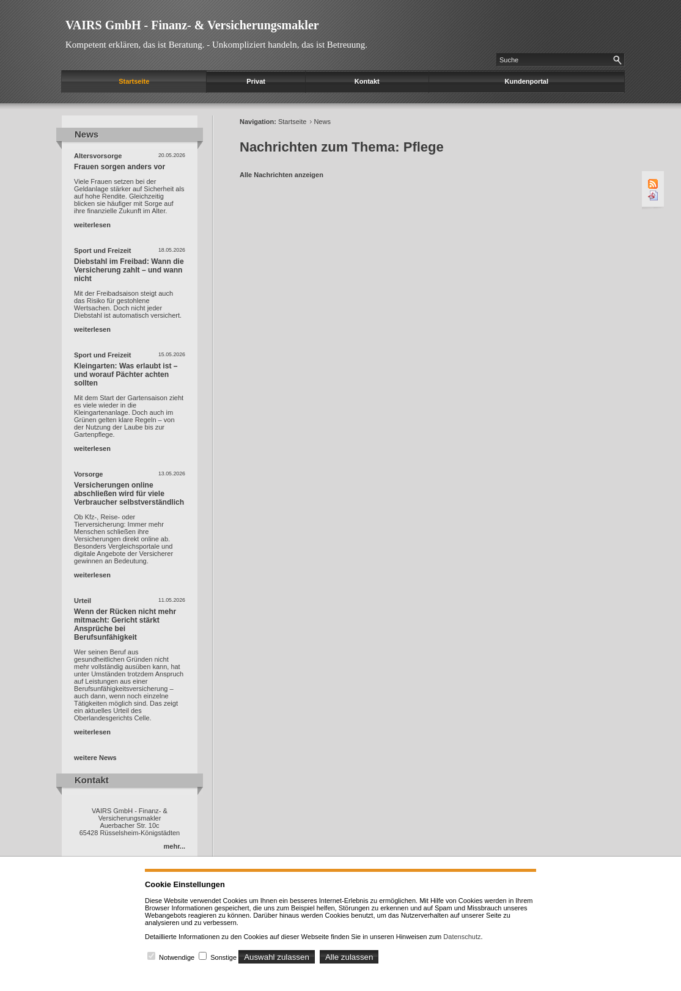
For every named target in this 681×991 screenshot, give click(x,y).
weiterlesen (92, 225)
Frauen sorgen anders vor (119, 167)
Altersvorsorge (98, 155)
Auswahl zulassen (276, 957)
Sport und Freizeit (102, 250)
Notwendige (176, 957)
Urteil (82, 600)
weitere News (95, 757)
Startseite (134, 81)
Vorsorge (88, 474)
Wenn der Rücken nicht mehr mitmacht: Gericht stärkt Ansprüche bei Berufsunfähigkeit (125, 624)
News (322, 121)
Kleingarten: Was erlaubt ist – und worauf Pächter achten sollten (126, 374)
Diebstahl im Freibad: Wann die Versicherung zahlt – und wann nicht (129, 270)
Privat (255, 81)
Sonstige (223, 957)
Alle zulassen (349, 957)
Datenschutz (461, 936)
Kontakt (367, 81)
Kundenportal (527, 81)
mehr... (174, 846)
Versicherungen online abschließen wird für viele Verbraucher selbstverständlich (129, 493)
